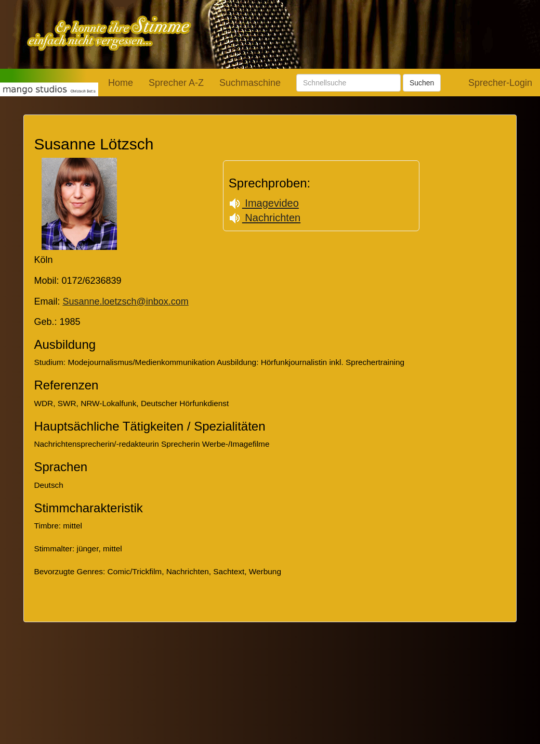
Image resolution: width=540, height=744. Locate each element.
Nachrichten (264, 217)
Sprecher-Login (500, 83)
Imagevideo (264, 203)
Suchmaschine (250, 83)
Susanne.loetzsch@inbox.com (125, 301)
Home (120, 83)
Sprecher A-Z (176, 83)
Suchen (422, 83)
